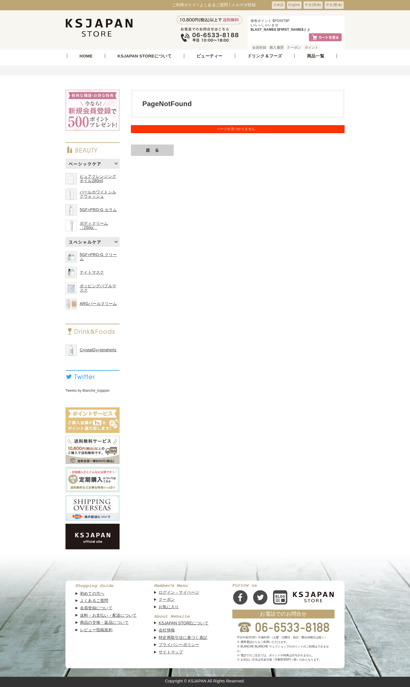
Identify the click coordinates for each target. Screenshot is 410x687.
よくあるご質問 (94, 601)
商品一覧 (315, 55)
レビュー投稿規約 (96, 630)
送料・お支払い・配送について (108, 615)
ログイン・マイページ (179, 592)
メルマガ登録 (243, 5)
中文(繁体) (334, 5)
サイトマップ (171, 652)
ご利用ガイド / (185, 5)
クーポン (294, 47)
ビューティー (209, 55)
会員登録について (96, 608)
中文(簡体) (313, 5)
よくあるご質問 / (215, 5)
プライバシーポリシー (179, 645)
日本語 (278, 5)
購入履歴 (277, 47)
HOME (86, 55)
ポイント (312, 47)
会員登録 (259, 47)
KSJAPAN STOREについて (145, 55)
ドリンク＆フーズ (264, 55)
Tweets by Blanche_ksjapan (87, 391)
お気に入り (169, 607)
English (294, 5)
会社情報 (167, 630)
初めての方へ (92, 593)
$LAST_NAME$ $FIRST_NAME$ (277, 30)
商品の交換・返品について (104, 622)
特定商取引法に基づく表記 (183, 638)
